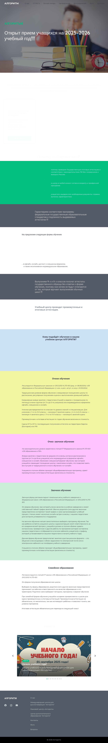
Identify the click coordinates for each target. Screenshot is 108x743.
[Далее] (95, 656)
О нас (32, 698)
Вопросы (34, 729)
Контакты (34, 720)
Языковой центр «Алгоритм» (42, 709)
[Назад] (13, 656)
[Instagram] (11, 705)
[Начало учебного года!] (54, 655)
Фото (32, 725)
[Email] (17, 705)
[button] (47, 679)
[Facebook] (5, 705)
